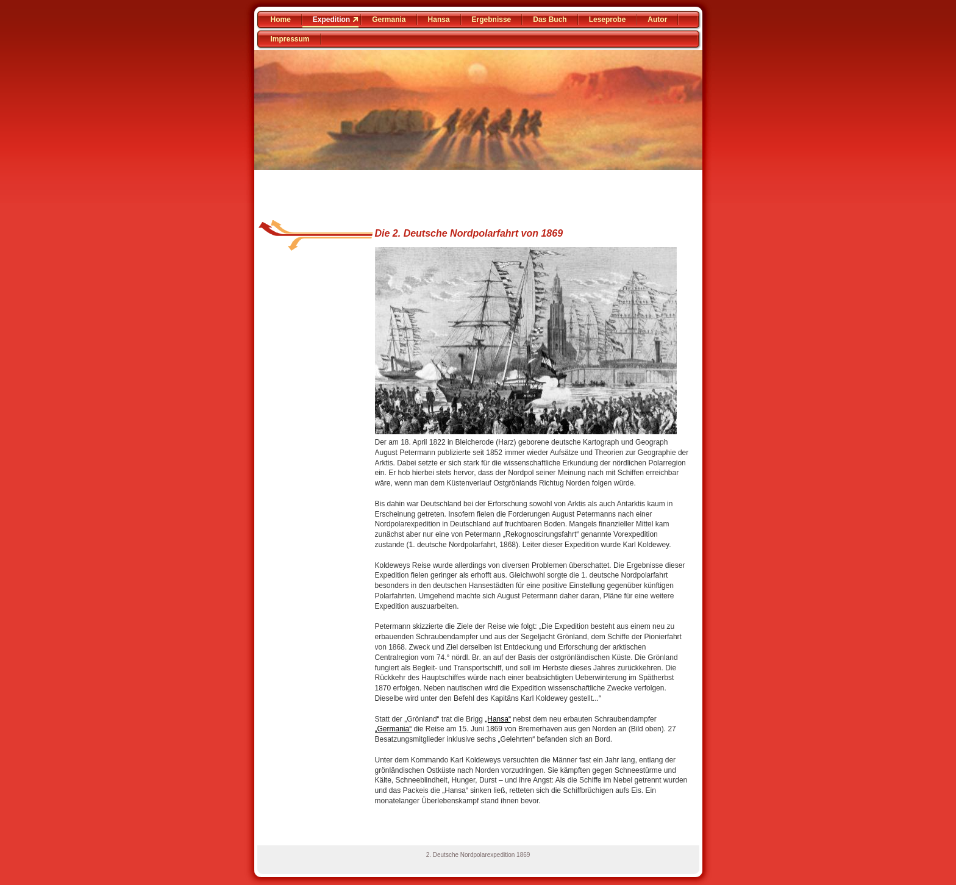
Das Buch (549, 19)
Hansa (439, 19)
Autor (657, 19)
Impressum (290, 39)
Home (281, 19)
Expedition (331, 19)
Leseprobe (607, 19)
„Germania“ (393, 729)
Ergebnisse (492, 19)
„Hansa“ (498, 719)
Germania (388, 19)
